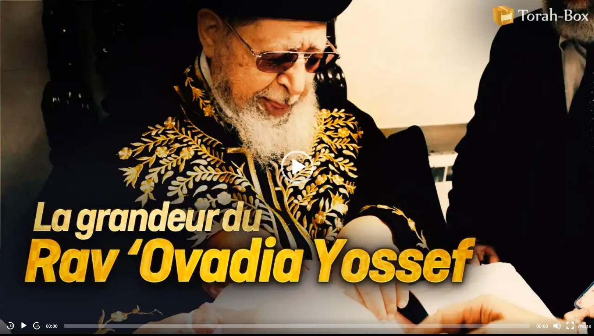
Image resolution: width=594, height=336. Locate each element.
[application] (297, 167)
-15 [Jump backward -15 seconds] (10, 325)
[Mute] (557, 326)
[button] (297, 167)
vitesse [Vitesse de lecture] (584, 326)
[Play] (24, 326)
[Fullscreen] (570, 326)
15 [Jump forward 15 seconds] (37, 325)
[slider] (297, 326)
